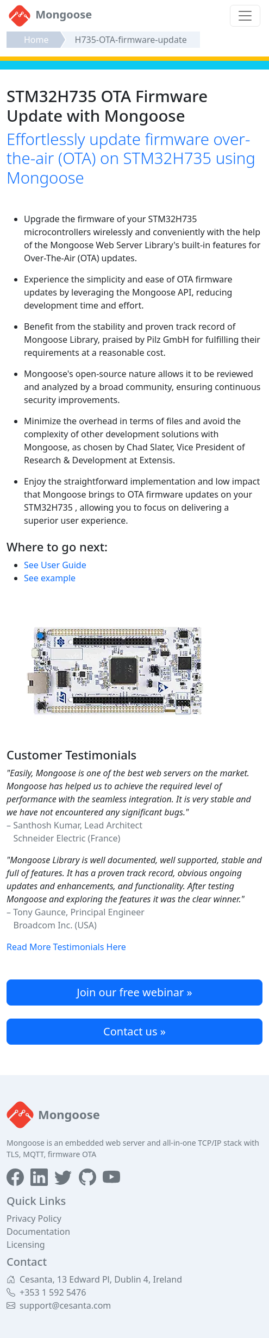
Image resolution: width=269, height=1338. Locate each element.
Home (36, 40)
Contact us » (134, 1031)
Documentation (38, 1232)
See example (50, 578)
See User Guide (55, 565)
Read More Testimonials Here (66, 947)
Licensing (26, 1245)
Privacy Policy (34, 1218)
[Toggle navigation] (245, 16)
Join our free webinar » (134, 992)
